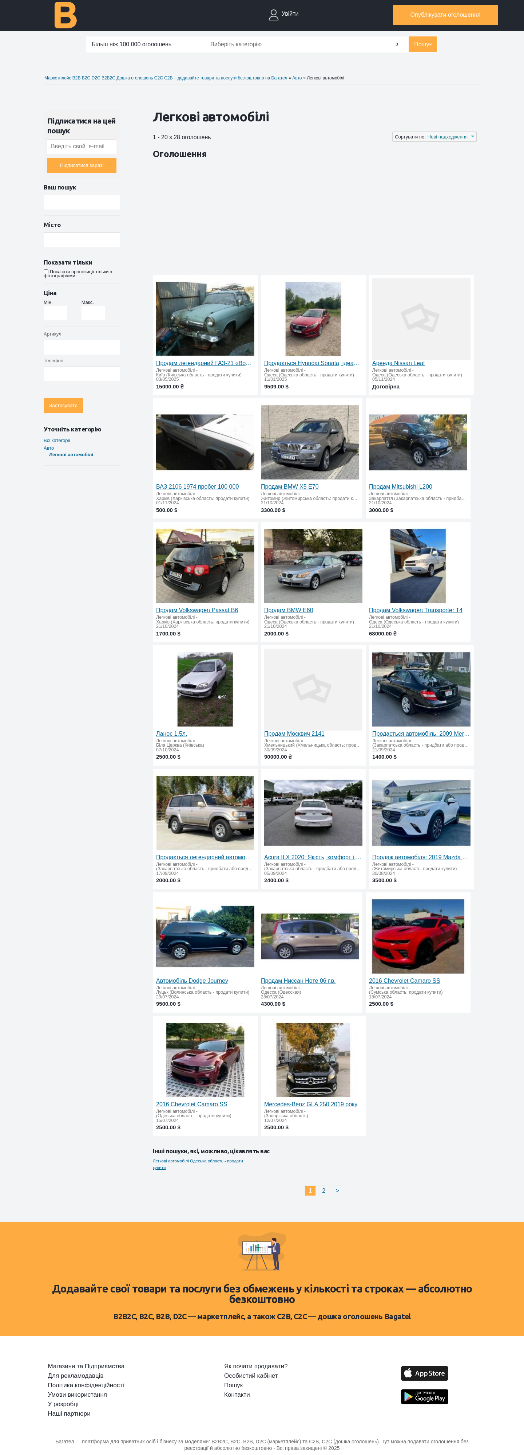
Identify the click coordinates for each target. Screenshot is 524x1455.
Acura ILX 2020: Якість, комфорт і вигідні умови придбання (313, 857)
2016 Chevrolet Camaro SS (404, 981)
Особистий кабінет (251, 1376)
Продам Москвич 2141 (294, 734)
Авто (49, 448)
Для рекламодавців (76, 1376)
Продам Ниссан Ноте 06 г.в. (298, 981)
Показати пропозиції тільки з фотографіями (78, 273)
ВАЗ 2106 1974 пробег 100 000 (197, 487)
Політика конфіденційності (86, 1385)
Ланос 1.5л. (171, 734)
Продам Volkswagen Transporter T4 (416, 610)
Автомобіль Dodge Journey (192, 981)
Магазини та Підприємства (86, 1366)
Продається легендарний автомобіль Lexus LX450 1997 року (205, 857)
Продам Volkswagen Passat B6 (197, 610)
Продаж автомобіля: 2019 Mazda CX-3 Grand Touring (421, 857)
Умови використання (77, 1395)
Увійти (290, 14)
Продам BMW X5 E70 (290, 487)
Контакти (237, 1395)
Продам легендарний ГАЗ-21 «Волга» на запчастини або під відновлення (205, 363)
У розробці (63, 1404)
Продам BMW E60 (288, 610)
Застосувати (63, 405)
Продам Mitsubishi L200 (400, 487)
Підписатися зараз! (82, 165)
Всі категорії (57, 440)
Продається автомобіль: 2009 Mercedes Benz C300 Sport (421, 734)
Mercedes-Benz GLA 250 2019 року (310, 1104)
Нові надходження (448, 137)
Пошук (423, 44)
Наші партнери (69, 1414)
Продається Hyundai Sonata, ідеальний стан (313, 363)
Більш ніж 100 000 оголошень (131, 44)
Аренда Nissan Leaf (398, 363)
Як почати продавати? (255, 1366)
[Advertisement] (285, 218)
